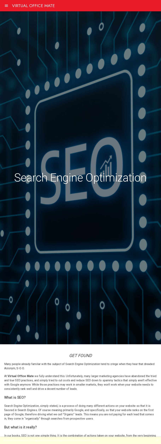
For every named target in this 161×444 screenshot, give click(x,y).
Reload (95, 440)
